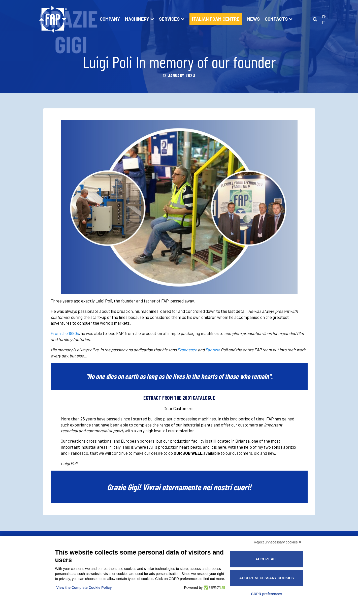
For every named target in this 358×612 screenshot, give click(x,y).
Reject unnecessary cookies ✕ (278, 542)
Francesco (187, 349)
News (253, 19)
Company (110, 19)
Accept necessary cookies (266, 578)
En (324, 16)
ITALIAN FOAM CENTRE (216, 19)
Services (171, 19)
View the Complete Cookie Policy (84, 588)
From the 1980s (65, 333)
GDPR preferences (266, 594)
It (323, 22)
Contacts (278, 19)
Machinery (139, 19)
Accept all (266, 559)
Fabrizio (212, 349)
